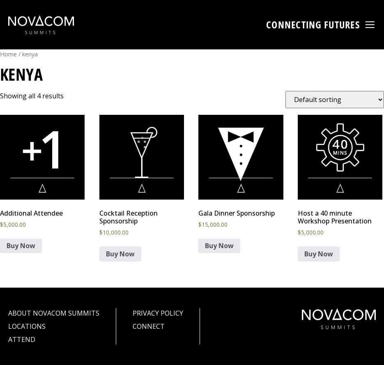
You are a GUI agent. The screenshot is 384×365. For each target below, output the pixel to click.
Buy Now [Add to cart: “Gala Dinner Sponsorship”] (219, 245)
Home (8, 54)
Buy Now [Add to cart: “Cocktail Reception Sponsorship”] (120, 253)
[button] (370, 24)
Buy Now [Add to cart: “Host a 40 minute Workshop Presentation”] (318, 253)
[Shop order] (334, 99)
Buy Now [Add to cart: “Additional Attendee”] (21, 245)
